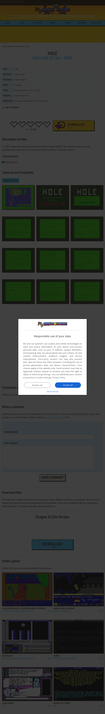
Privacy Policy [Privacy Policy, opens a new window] (58, 377)
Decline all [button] (37, 385)
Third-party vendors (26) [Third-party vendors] (50, 359)
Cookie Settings (44, 377)
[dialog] (52, 357)
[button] (52, 391)
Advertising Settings (41, 374)
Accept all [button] (68, 385)
